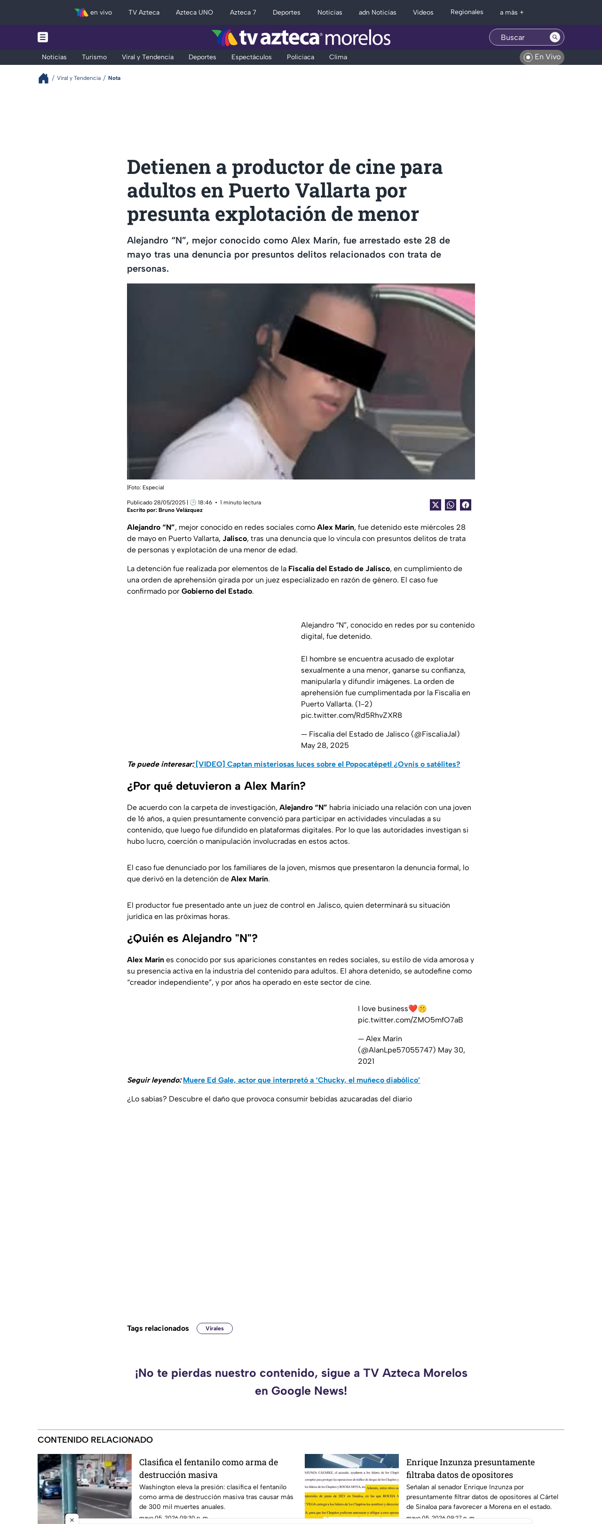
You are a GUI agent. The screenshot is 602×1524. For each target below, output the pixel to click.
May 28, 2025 (325, 745)
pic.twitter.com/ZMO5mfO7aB (410, 1019)
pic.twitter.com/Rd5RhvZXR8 (351, 715)
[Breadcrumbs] (47, 78)
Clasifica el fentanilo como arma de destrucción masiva (208, 1468)
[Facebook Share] (465, 505)
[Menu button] (75, 37)
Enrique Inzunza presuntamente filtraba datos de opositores (470, 1468)
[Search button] (555, 37)
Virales (215, 1328)
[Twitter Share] (435, 505)
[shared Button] (450, 505)
